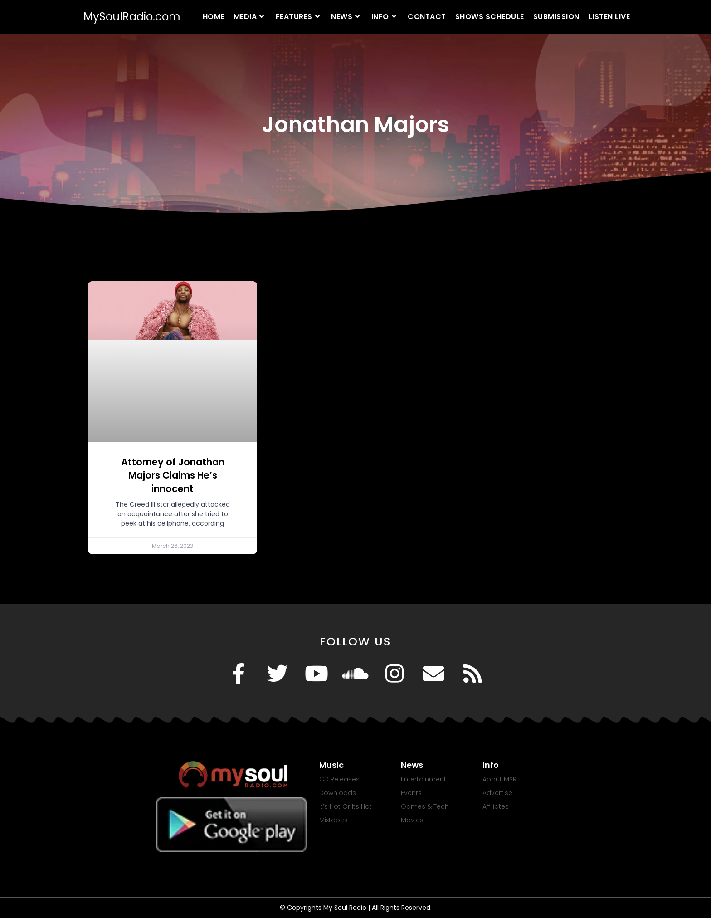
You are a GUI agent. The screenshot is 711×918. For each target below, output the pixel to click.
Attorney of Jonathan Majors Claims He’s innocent (172, 475)
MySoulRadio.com (131, 16)
